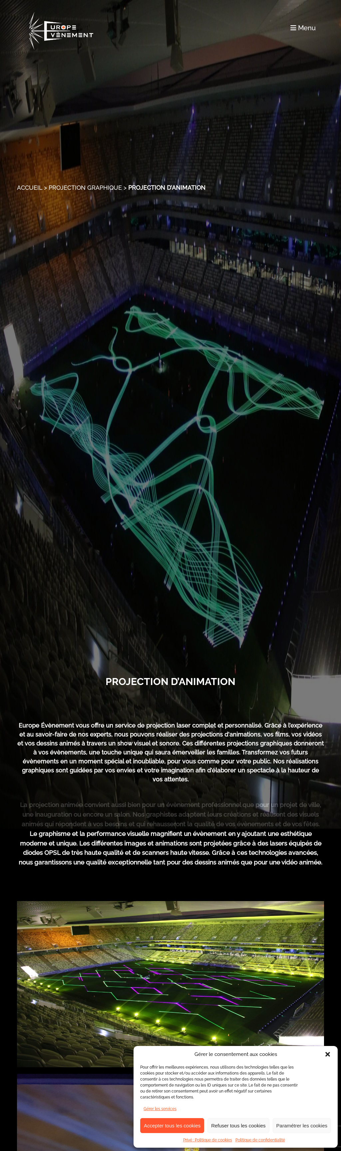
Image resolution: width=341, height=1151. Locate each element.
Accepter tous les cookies (172, 1125)
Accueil (29, 187)
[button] (327, 1054)
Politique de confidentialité (260, 1140)
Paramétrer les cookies (301, 1125)
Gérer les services (160, 1108)
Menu (303, 28)
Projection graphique (85, 187)
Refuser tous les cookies (238, 1125)
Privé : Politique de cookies (207, 1140)
